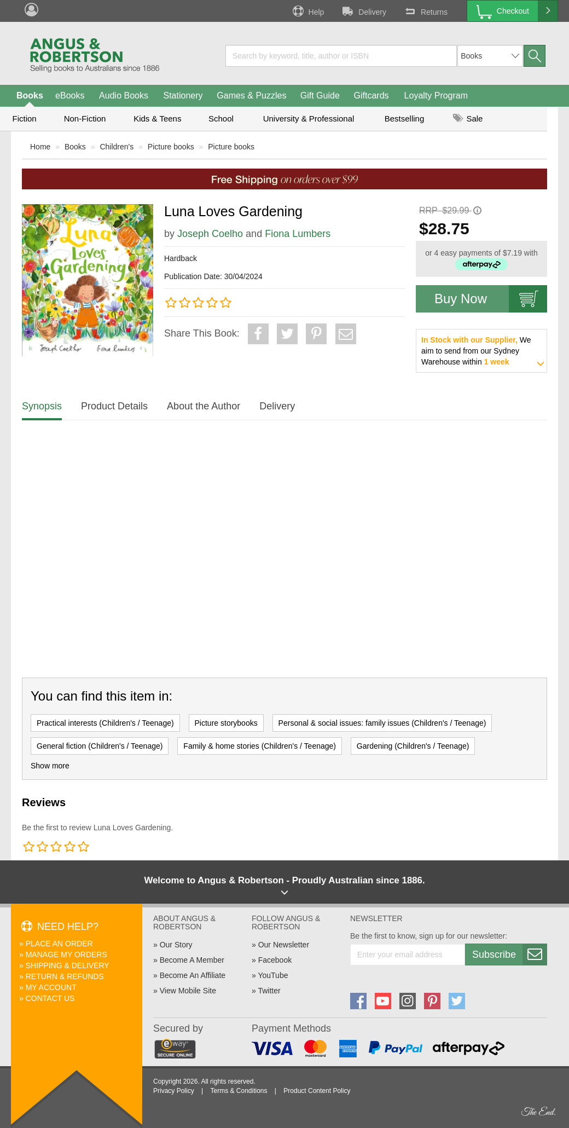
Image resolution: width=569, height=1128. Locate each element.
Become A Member (192, 960)
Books (29, 95)
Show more (50, 765)
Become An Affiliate (192, 975)
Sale (468, 118)
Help (307, 11)
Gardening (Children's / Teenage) (413, 746)
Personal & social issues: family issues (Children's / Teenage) (382, 723)
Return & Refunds (65, 976)
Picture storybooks (226, 723)
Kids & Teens (157, 118)
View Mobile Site (188, 990)
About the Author (203, 406)
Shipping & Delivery (67, 965)
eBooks (69, 95)
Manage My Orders (66, 954)
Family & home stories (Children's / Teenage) (259, 746)
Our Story (176, 944)
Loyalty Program (436, 95)
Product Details (114, 406)
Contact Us (50, 998)
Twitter (269, 990)
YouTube (273, 975)
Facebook (275, 960)
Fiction (24, 118)
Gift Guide (320, 95)
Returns (425, 11)
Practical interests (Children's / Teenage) (105, 723)
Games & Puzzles (251, 95)
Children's (116, 146)
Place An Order (59, 943)
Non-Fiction (85, 118)
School (221, 118)
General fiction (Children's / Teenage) (99, 746)
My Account (51, 987)
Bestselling (405, 118)
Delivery (363, 11)
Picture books (171, 146)
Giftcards (371, 95)
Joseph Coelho (210, 233)
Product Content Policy (316, 1091)
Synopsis (42, 406)
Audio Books (123, 95)
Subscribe (509, 954)
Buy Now (490, 299)
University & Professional (309, 118)
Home (40, 146)
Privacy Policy (173, 1091)
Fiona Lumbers (297, 233)
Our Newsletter (283, 944)
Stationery (182, 95)
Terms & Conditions (238, 1091)
